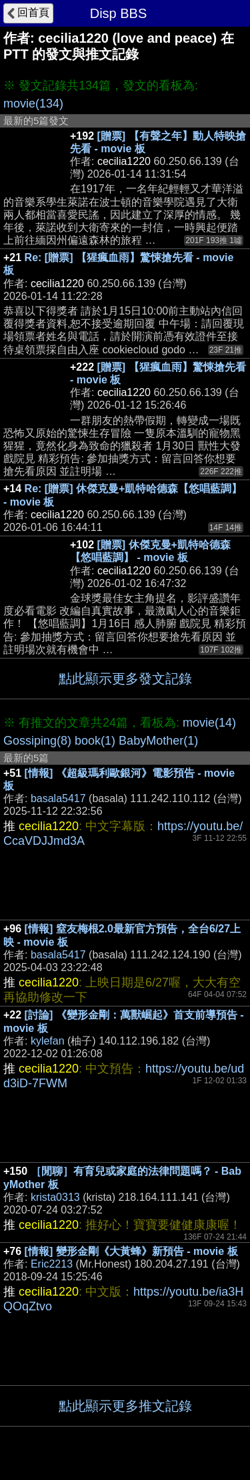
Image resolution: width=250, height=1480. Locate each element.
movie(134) (33, 103)
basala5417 (58, 798)
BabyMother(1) (158, 740)
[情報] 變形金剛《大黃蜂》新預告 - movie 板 (131, 1251)
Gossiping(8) (37, 740)
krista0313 (55, 1197)
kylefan (48, 1041)
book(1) (95, 740)
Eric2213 (52, 1264)
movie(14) (209, 722)
